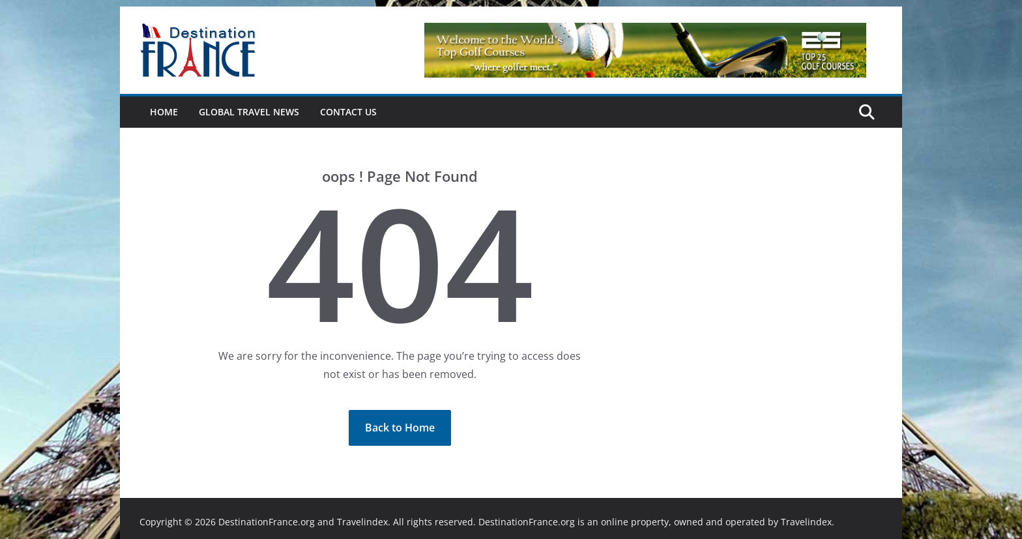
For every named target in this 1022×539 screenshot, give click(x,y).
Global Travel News (249, 112)
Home (164, 112)
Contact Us (348, 112)
